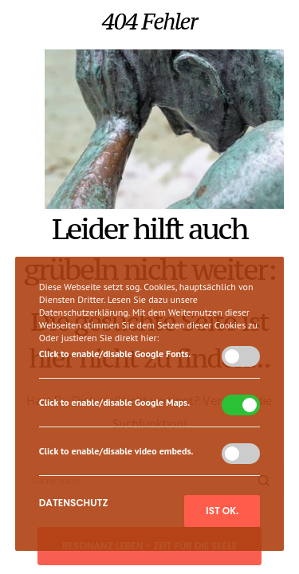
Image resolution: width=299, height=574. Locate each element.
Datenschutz (73, 502)
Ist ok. (222, 510)
